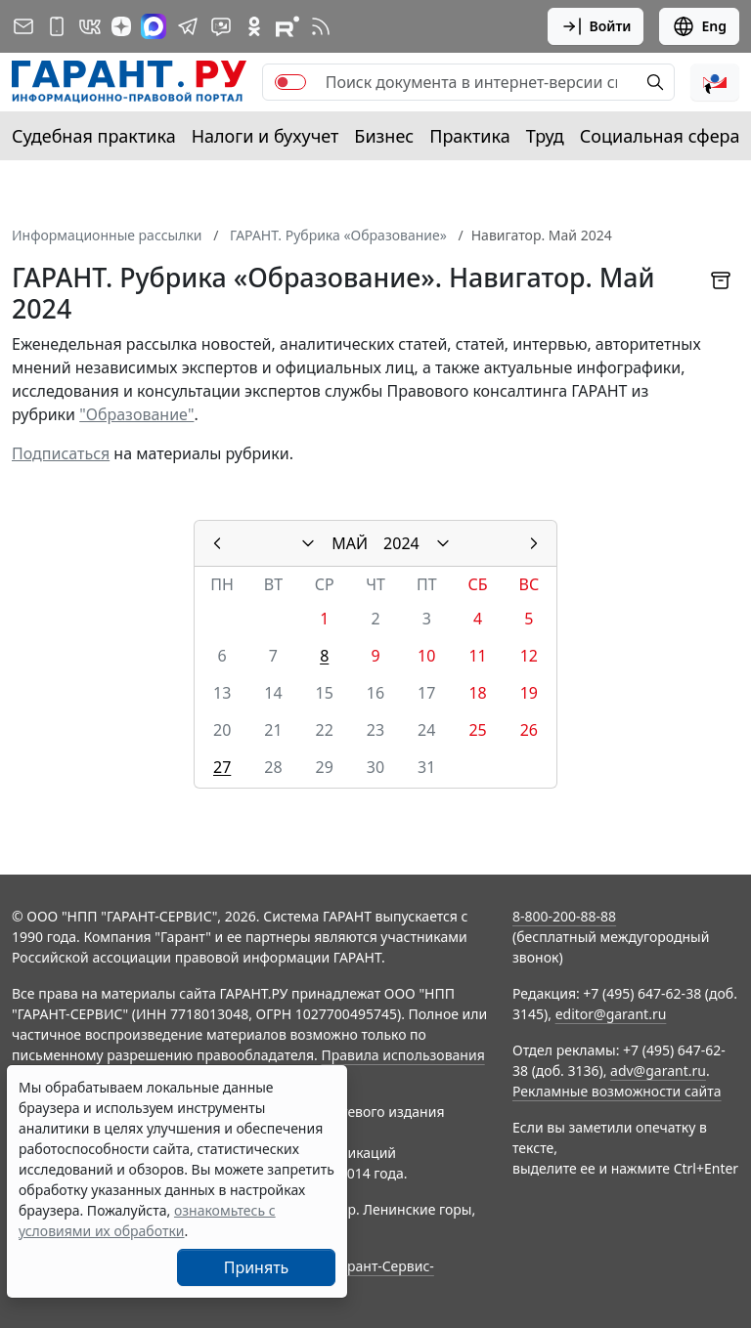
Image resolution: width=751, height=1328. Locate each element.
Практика (469, 136)
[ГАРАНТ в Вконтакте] (90, 26)
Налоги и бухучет (265, 136)
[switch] (290, 82)
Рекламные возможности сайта (617, 1091)
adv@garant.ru (658, 1070)
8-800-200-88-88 (564, 916)
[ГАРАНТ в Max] (153, 26)
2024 (401, 543)
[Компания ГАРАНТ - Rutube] (287, 26)
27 (222, 767)
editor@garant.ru (611, 1014)
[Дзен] (121, 26)
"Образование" (136, 414)
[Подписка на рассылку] (23, 26)
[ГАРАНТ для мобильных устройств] (56, 26)
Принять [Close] (256, 1267)
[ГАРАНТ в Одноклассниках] (254, 26)
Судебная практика (94, 136)
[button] (714, 82)
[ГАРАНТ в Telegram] (187, 26)
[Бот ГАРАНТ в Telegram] (221, 26)
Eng (699, 26)
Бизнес (384, 136)
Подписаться (61, 453)
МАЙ (349, 543)
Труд (545, 136)
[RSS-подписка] (320, 26)
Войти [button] (596, 26)
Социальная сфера (660, 136)
